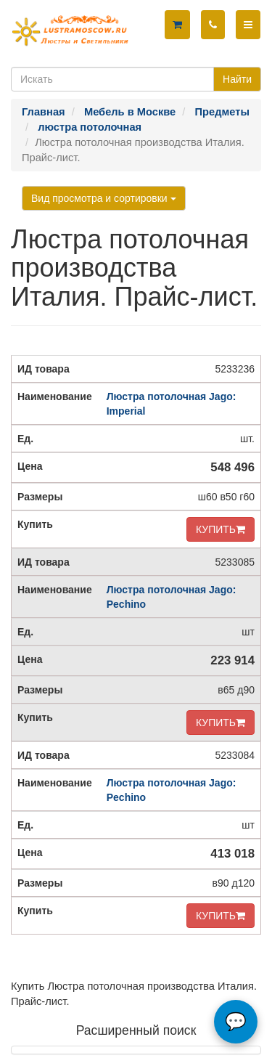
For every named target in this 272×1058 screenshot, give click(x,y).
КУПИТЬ (220, 529)
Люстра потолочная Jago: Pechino (171, 597)
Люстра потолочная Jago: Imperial (171, 404)
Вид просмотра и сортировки (103, 198)
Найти (237, 79)
